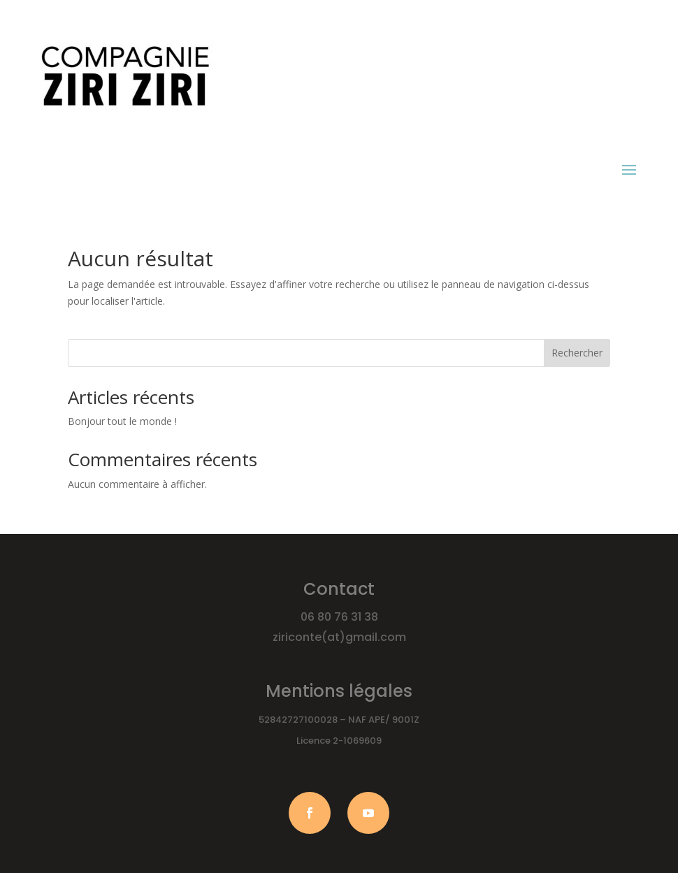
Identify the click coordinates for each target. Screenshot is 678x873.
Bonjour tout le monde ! (122, 421)
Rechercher (577, 352)
